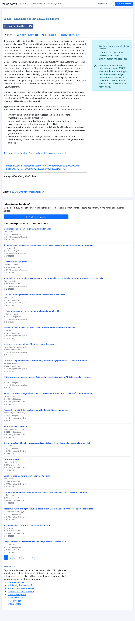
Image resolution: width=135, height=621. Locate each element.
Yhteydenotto (14, 603)
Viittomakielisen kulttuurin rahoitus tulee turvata (27, 525)
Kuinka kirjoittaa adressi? (20, 585)
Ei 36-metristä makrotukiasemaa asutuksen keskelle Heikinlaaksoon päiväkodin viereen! (45, 492)
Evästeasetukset (15, 597)
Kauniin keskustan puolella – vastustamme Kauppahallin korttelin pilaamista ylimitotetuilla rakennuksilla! (54, 278)
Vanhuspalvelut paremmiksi (17, 426)
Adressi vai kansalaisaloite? (21, 591)
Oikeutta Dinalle (11, 459)
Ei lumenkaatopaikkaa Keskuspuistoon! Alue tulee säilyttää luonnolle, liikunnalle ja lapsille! (47, 443)
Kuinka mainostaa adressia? (21, 588)
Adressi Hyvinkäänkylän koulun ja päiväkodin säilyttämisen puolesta (36, 410)
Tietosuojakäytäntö (69, 34)
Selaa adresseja (37, 3)
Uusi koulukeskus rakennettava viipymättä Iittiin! (27, 476)
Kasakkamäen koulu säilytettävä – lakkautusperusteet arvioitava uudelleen (39, 327)
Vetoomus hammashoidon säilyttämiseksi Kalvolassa (29, 344)
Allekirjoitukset (27, 34)
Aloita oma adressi (36, 217)
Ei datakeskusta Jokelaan (15, 262)
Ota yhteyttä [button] (53, 3)
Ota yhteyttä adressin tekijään (28, 191)
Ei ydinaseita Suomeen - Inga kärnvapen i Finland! (27, 229)
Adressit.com (9, 3)
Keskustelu (49, 34)
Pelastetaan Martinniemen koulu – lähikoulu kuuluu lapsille (32, 311)
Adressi (8, 34)
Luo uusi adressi (124, 3)
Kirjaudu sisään (105, 3)
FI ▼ (23, 3)
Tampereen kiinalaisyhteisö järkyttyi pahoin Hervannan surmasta (35, 153)
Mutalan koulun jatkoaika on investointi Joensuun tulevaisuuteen (34, 294)
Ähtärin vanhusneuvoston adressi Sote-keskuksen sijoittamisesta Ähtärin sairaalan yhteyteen (48, 377)
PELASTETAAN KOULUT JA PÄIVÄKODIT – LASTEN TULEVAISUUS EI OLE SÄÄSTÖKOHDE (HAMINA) (48, 393)
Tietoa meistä (14, 600)
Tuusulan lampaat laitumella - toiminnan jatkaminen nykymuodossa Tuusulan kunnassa (45, 360)
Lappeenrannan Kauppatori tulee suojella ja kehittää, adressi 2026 (35, 541)
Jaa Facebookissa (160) (17, 26)
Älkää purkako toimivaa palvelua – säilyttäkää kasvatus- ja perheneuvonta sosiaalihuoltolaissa (48, 245)
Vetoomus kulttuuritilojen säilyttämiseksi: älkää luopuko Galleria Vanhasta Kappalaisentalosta (48, 509)
